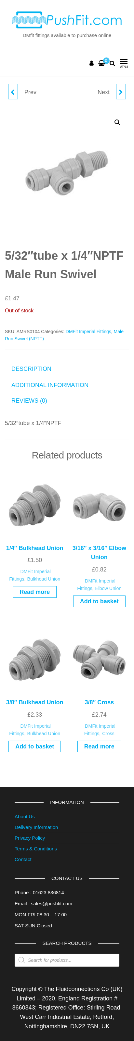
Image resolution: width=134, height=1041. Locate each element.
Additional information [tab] (49, 385)
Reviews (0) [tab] (29, 400)
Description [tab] (31, 369)
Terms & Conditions (36, 848)
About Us (25, 816)
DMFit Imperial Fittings (88, 331)
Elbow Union (108, 588)
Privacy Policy (30, 838)
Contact (23, 859)
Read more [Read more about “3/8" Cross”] (99, 746)
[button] (117, 122)
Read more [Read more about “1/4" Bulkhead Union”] (35, 592)
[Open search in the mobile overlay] (67, 960)
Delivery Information (36, 827)
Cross (108, 733)
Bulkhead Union (43, 579)
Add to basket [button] (99, 601)
